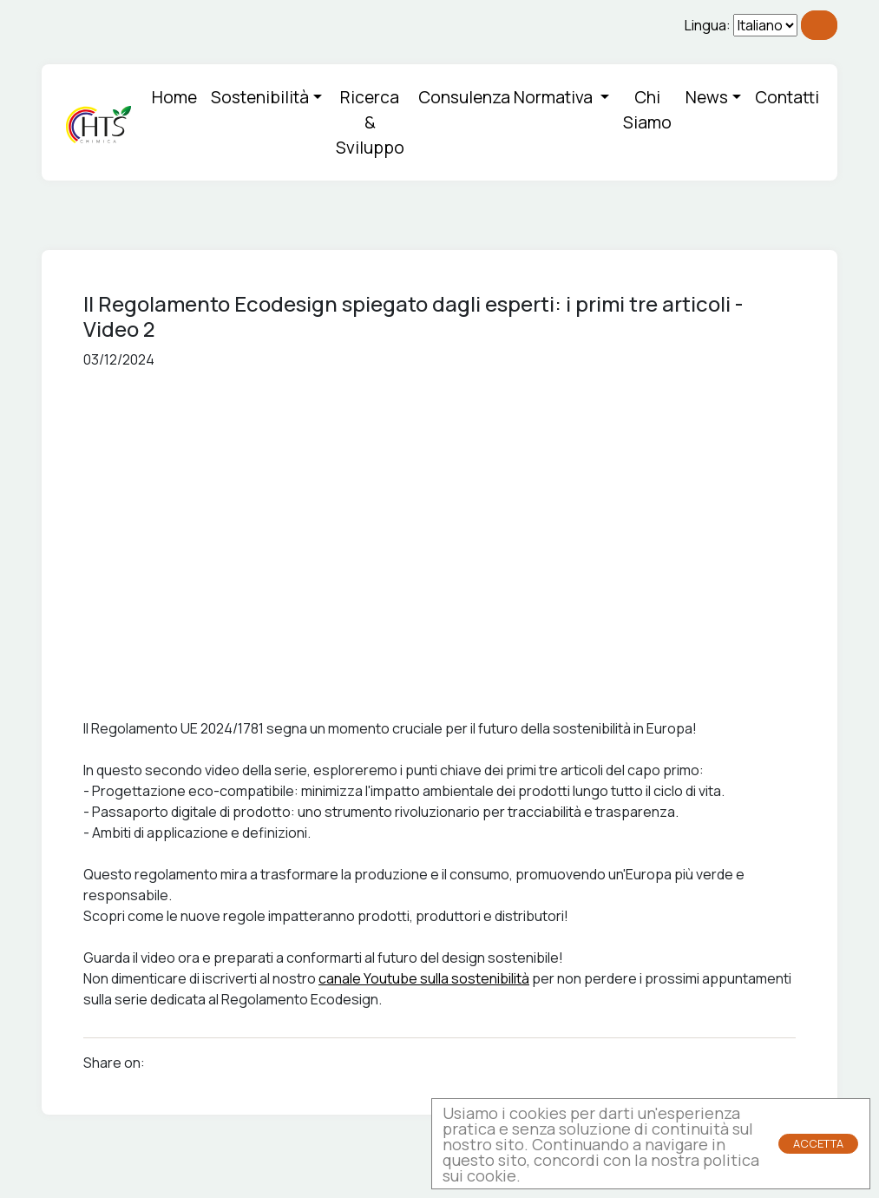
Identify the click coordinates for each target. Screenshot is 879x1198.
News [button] (706, 97)
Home (174, 97)
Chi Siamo (647, 110)
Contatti (787, 97)
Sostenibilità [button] (260, 97)
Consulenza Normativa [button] (507, 97)
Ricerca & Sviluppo (370, 122)
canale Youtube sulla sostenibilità (423, 978)
